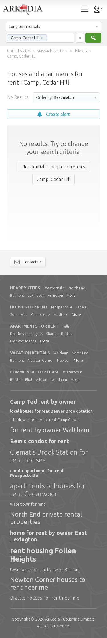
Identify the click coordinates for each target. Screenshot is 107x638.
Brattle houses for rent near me (44, 597)
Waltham (60, 353)
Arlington (55, 295)
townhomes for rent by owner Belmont (45, 569)
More (71, 295)
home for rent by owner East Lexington (48, 536)
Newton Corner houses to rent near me (47, 583)
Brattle (16, 379)
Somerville (19, 314)
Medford (60, 314)
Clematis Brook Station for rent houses (49, 456)
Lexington (36, 295)
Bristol (66, 334)
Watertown (72, 372)
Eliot (29, 379)
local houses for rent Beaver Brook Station (51, 411)
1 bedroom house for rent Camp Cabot (44, 420)
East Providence (23, 341)
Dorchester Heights (26, 334)
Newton (63, 360)
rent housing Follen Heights (43, 555)
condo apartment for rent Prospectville (37, 473)
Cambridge (40, 314)
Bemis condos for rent (39, 441)
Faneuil (82, 307)
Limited (69, 619)
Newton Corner (41, 360)
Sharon (52, 334)
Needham (59, 379)
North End (76, 288)
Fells (65, 326)
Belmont (17, 295)
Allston (41, 379)
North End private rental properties (46, 518)
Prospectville (54, 288)
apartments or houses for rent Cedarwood (47, 490)
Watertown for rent (27, 504)
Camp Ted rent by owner (43, 401)
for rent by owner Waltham (50, 429)
